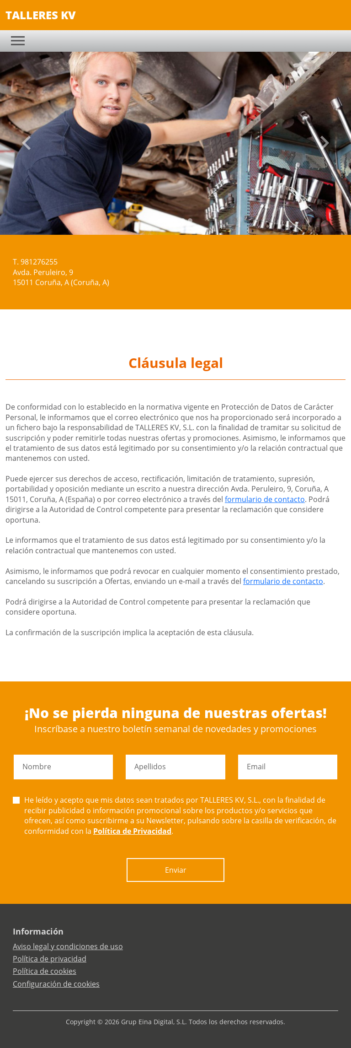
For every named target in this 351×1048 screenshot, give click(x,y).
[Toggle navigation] (17, 40)
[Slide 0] (161, 220)
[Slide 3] (183, 220)
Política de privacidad (49, 959)
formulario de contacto (265, 499)
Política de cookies (44, 971)
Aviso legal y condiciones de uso (68, 946)
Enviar (175, 870)
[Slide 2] (175, 220)
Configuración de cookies (56, 984)
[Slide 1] (168, 220)
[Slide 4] (190, 220)
